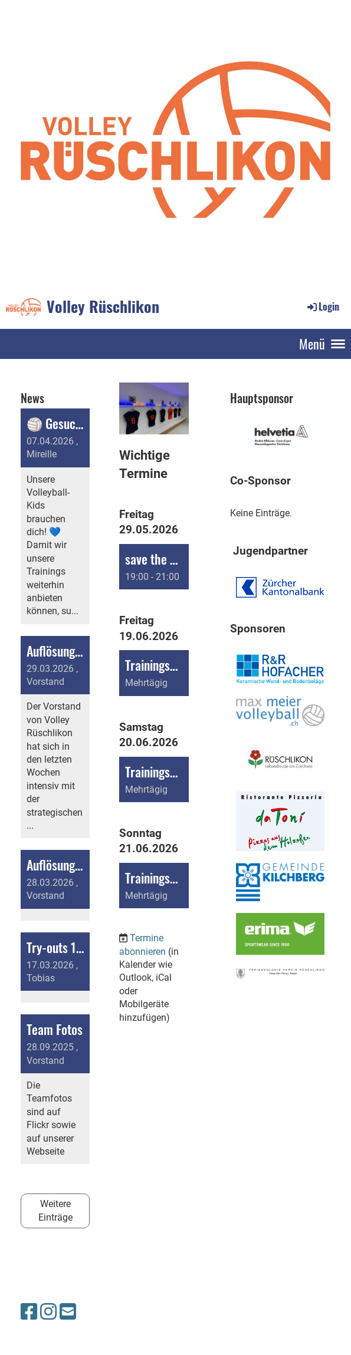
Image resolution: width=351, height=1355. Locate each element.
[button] (153, 566)
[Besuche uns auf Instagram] (48, 1312)
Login (322, 306)
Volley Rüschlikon (103, 306)
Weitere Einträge (55, 1210)
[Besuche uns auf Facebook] (29, 1312)
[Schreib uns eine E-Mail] (68, 1312)
